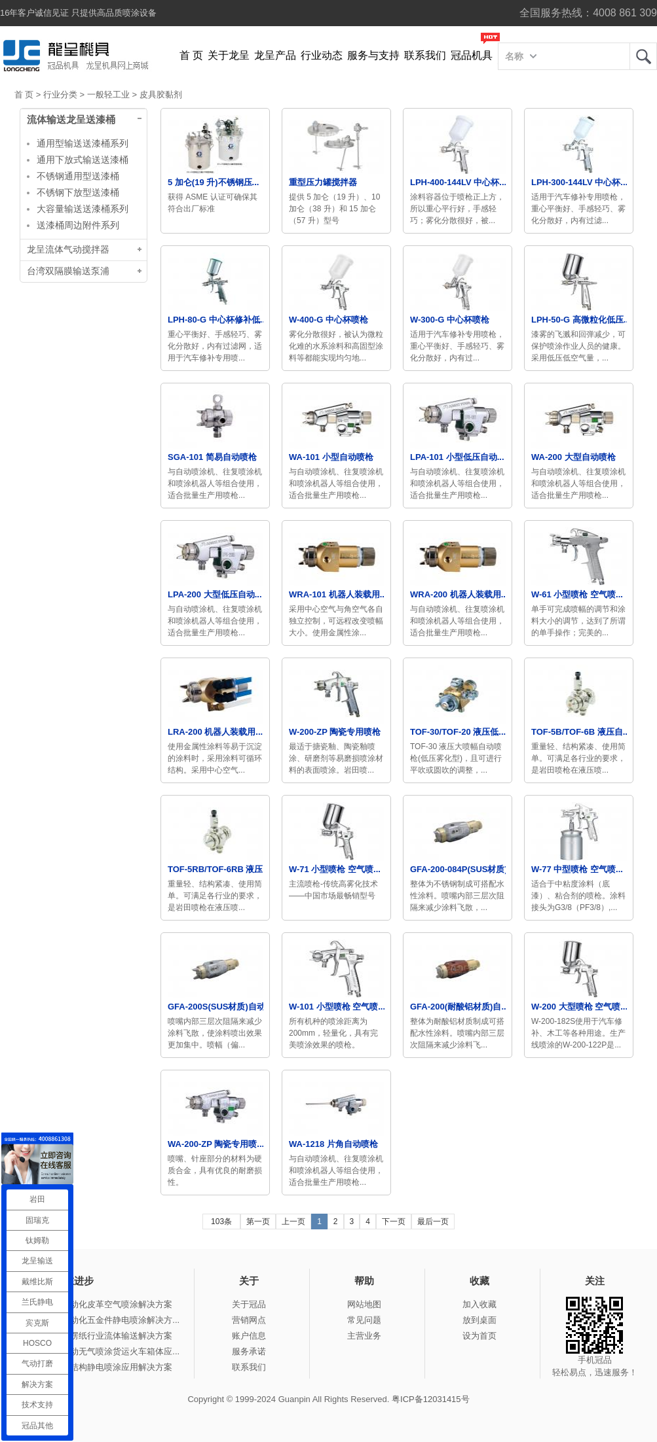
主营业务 (364, 1336)
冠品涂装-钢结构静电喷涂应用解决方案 (98, 1367)
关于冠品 (249, 1304)
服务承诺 (249, 1351)
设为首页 (479, 1336)
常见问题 (364, 1320)
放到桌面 (479, 1320)
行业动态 (322, 55)
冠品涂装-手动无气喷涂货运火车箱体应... (102, 1351)
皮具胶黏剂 (161, 94)
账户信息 (249, 1336)
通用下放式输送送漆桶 (82, 159)
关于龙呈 (229, 55)
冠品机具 (472, 55)
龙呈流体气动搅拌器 (68, 250)
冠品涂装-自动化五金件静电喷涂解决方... (102, 1320)
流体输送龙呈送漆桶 (71, 119)
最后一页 (433, 1221)
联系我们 (425, 55)
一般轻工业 (108, 94)
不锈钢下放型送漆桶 (78, 192)
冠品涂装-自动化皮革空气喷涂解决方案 (98, 1304)
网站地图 (364, 1304)
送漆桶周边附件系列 (78, 225)
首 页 (191, 55)
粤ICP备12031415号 (431, 1399)
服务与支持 (373, 55)
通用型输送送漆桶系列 (82, 143)
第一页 (258, 1221)
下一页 (393, 1221)
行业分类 (60, 94)
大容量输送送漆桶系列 (82, 208)
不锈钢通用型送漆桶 (78, 176)
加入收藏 (479, 1304)
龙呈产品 (275, 55)
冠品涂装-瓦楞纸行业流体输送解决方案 (98, 1336)
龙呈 (643, 56)
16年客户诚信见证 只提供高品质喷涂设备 (78, 13)
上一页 (293, 1221)
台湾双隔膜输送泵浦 (68, 271)
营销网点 (249, 1320)
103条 (221, 1221)
